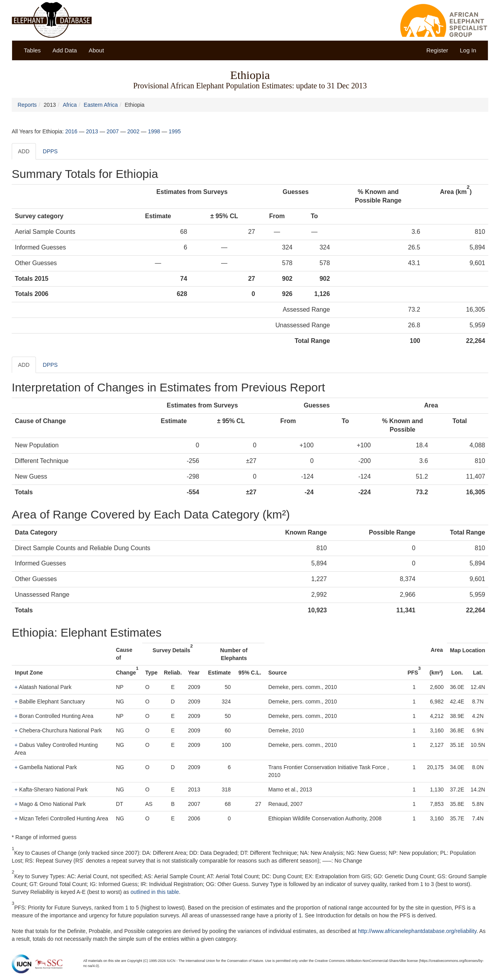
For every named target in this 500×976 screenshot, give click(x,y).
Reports (27, 105)
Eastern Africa (101, 105)
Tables (32, 50)
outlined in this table (154, 892)
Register (437, 50)
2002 (133, 131)
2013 (92, 131)
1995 (175, 131)
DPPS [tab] (50, 151)
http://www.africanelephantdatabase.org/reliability (417, 931)
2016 (71, 131)
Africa (70, 105)
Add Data (64, 50)
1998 (154, 131)
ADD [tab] (24, 151)
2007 (113, 131)
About (96, 50)
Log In (468, 50)
